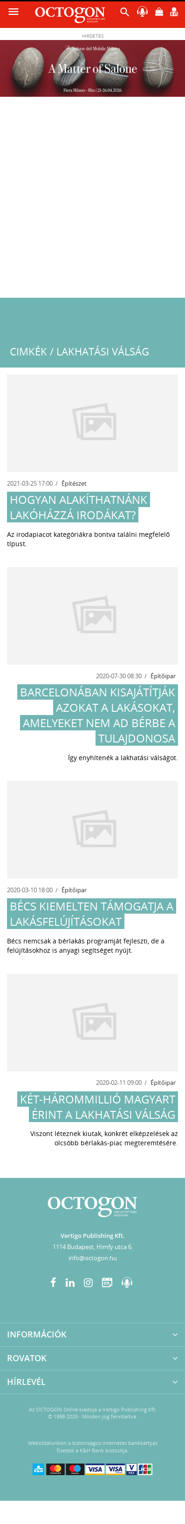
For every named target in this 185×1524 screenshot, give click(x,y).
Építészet (74, 483)
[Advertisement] (92, 200)
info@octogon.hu (93, 1258)
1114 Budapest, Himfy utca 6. (93, 1247)
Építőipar (163, 676)
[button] (125, 14)
